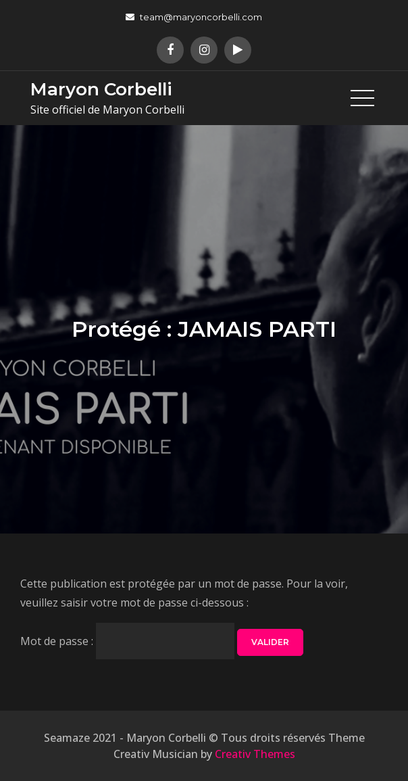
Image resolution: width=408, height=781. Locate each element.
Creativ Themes (255, 754)
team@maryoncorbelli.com (194, 16)
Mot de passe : (127, 641)
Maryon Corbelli (101, 89)
